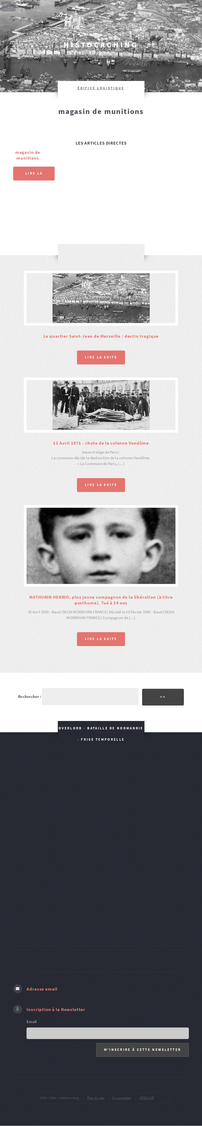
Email (32, 1021)
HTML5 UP (146, 1098)
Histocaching (101, 45)
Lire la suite (34, 176)
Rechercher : (29, 696)
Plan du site (95, 1098)
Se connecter (121, 1098)
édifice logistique (100, 88)
